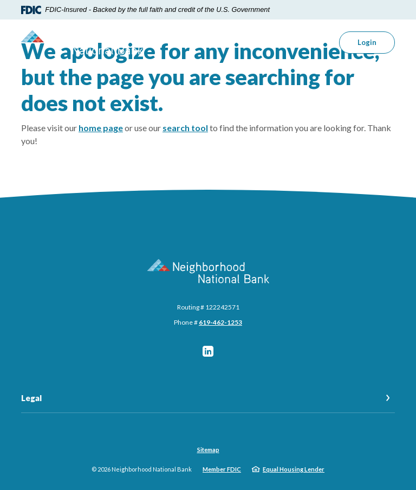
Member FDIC (222, 469)
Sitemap (208, 449)
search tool (185, 127)
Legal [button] (31, 398)
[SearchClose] (309, 42)
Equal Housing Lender (293, 469)
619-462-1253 (220, 322)
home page (101, 127)
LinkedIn (208, 351)
